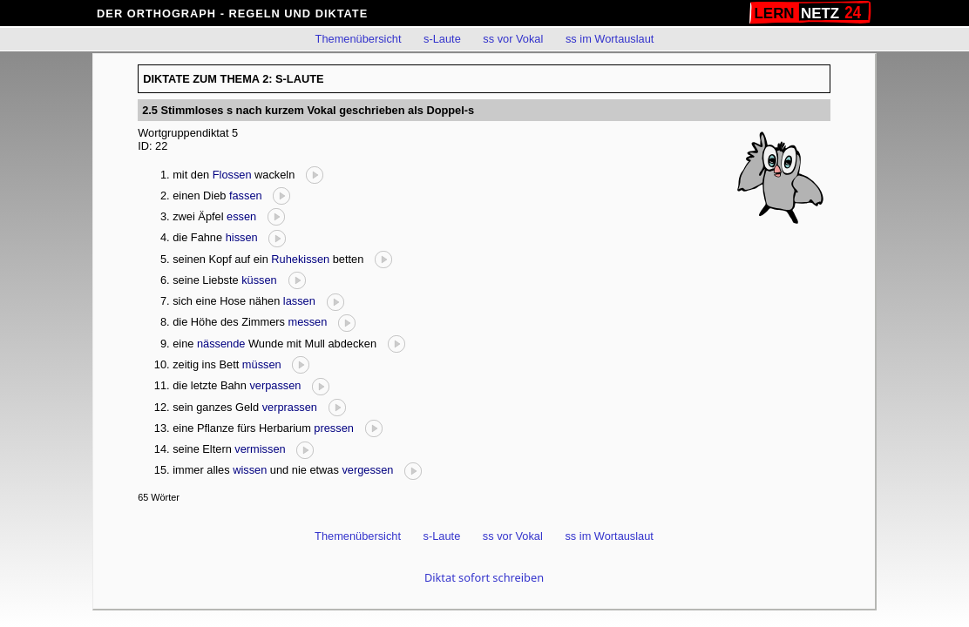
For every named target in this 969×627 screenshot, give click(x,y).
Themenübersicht (358, 38)
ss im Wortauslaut (610, 38)
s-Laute (442, 38)
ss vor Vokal (513, 38)
